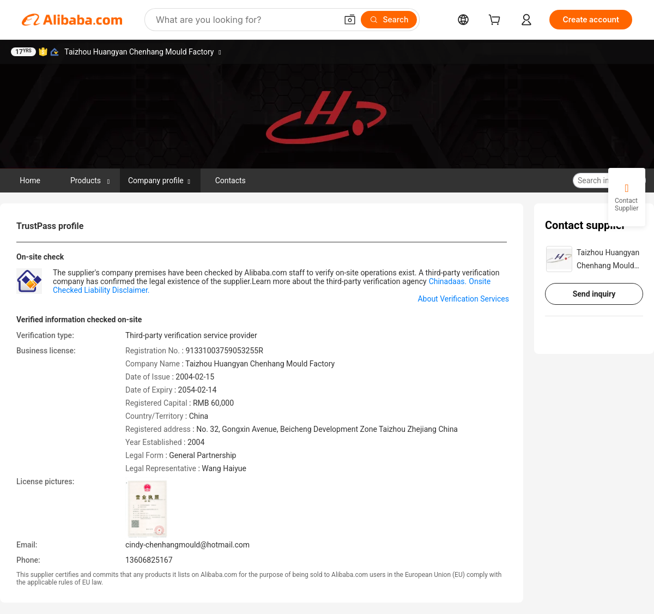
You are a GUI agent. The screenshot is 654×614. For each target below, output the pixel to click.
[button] (349, 19)
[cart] (496, 21)
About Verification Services (463, 298)
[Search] (389, 19)
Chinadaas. (448, 281)
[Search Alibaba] (245, 20)
